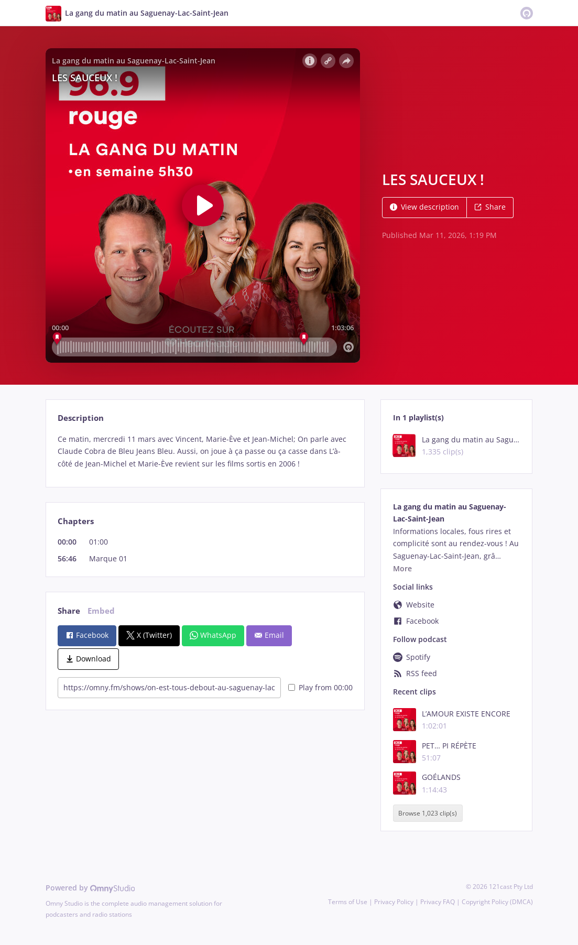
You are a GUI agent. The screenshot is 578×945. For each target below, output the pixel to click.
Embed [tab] (101, 610)
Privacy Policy (393, 901)
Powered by (90, 888)
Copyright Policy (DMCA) (497, 901)
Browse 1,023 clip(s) (427, 813)
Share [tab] (69, 610)
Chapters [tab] (76, 521)
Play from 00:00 (320, 687)
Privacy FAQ (437, 901)
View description (424, 207)
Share (490, 207)
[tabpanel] (205, 451)
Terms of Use (347, 901)
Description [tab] (81, 417)
